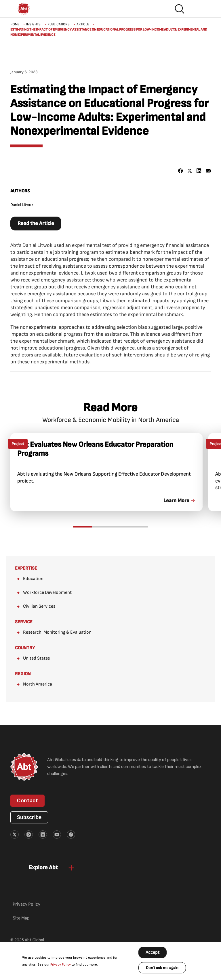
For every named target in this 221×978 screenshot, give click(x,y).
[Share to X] (189, 170)
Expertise (26, 568)
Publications (58, 24)
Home (14, 24)
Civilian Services (39, 606)
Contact (27, 800)
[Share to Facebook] (180, 170)
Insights (33, 24)
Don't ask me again (162, 967)
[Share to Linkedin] (199, 170)
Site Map (21, 918)
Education (33, 578)
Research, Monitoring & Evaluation (57, 632)
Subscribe (29, 817)
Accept (152, 952)
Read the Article (36, 223)
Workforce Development (47, 592)
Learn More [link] (176, 501)
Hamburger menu (198, 9)
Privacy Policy (60, 964)
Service (24, 622)
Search (179, 9)
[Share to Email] (208, 170)
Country (25, 648)
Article (83, 24)
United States (36, 658)
